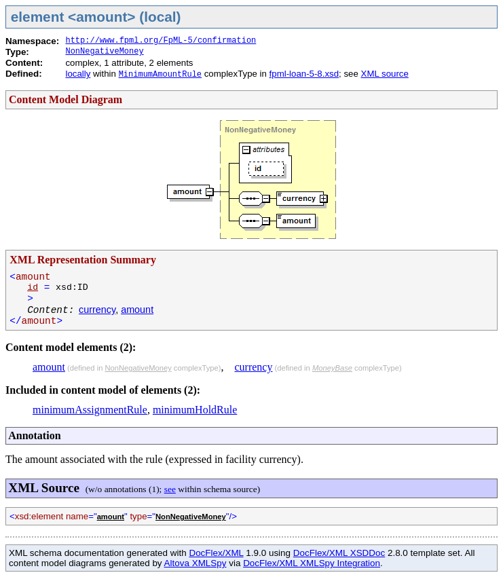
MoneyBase (332, 368)
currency (97, 309)
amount (137, 309)
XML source (385, 74)
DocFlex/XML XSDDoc (339, 553)
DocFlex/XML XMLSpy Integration (311, 563)
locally (77, 74)
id (32, 287)
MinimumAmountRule (160, 74)
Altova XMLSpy (195, 563)
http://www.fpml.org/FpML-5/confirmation (160, 40)
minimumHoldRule (195, 409)
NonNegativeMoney (104, 51)
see (170, 489)
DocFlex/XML (216, 553)
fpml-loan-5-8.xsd (304, 74)
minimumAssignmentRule (90, 409)
